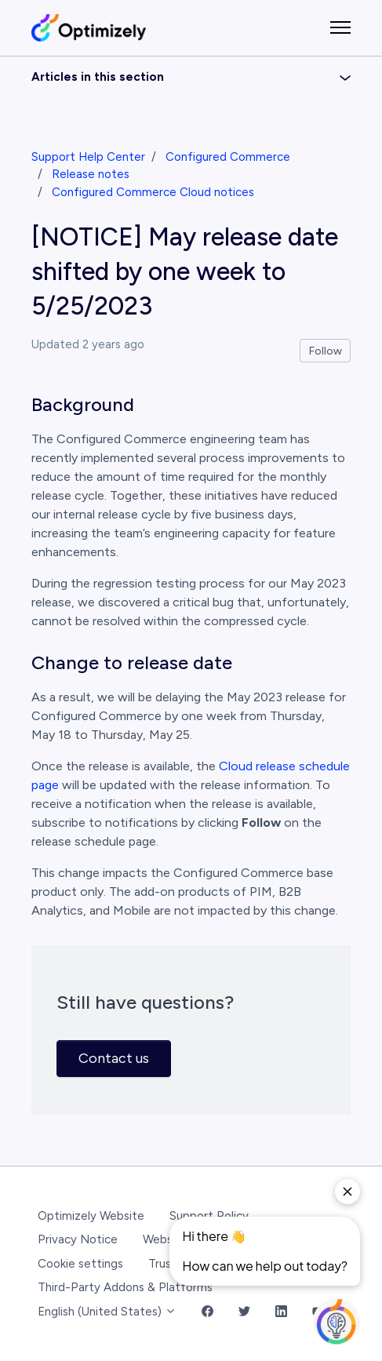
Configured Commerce (228, 157)
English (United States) (107, 1312)
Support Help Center (88, 157)
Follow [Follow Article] (325, 351)
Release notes (90, 174)
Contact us (113, 1058)
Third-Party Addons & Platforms (125, 1287)
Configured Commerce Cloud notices (153, 192)
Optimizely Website (91, 1216)
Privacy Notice (78, 1239)
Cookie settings (80, 1264)
